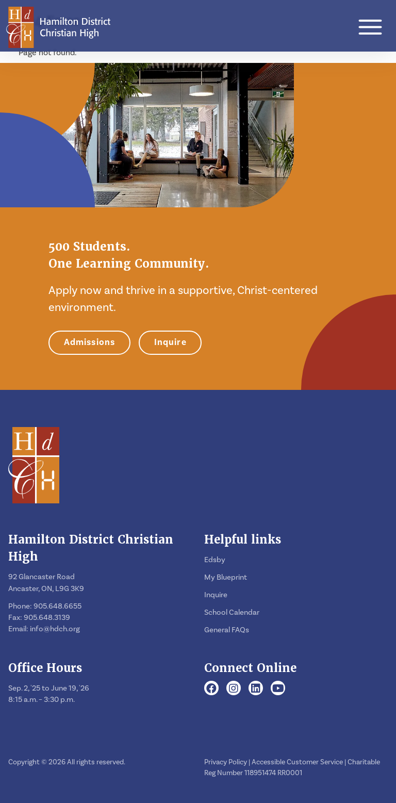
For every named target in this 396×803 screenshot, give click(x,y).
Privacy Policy (225, 762)
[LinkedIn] (255, 689)
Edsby (214, 560)
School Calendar (231, 612)
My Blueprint (225, 577)
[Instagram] (233, 689)
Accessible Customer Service (297, 762)
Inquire (170, 342)
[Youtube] (278, 689)
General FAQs (226, 630)
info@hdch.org (55, 629)
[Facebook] (211, 689)
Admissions (90, 342)
